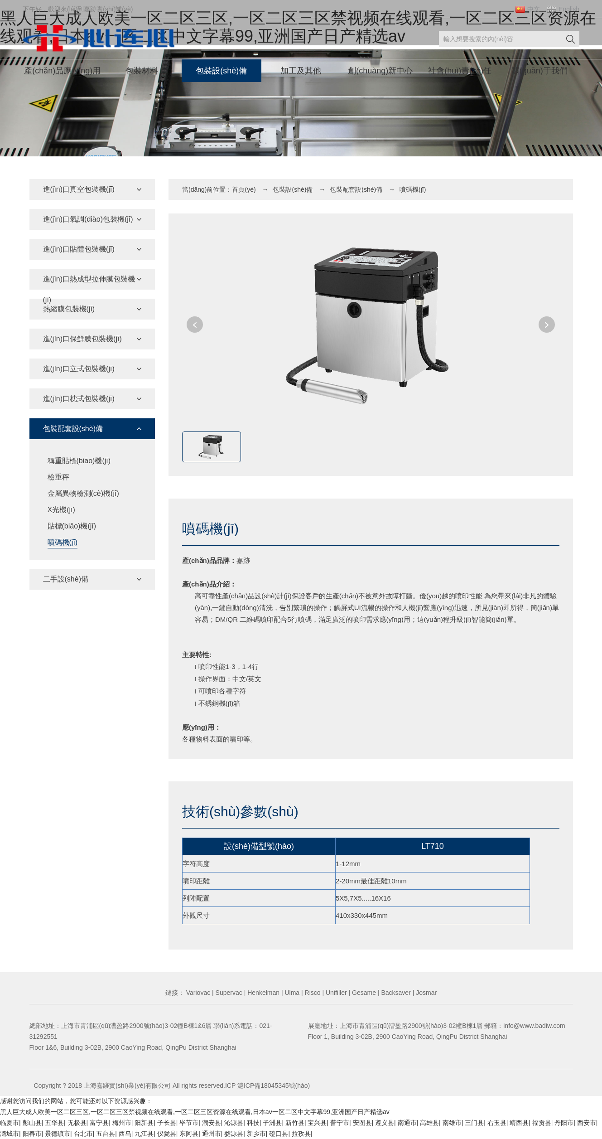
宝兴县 (317, 1122)
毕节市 (188, 1122)
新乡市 (256, 1133)
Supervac (228, 992)
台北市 (83, 1133)
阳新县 (144, 1122)
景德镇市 (57, 1133)
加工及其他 (300, 70)
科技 (253, 1122)
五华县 (54, 1122)
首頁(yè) (243, 189)
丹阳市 (563, 1122)
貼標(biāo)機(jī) (72, 526)
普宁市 (339, 1122)
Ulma (291, 992)
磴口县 (278, 1133)
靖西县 (519, 1122)
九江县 (144, 1133)
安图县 (362, 1122)
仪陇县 (166, 1133)
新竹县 (294, 1122)
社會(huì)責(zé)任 (459, 70)
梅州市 (121, 1122)
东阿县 (188, 1133)
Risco (312, 992)
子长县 (166, 1122)
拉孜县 (301, 1133)
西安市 (586, 1122)
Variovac (197, 992)
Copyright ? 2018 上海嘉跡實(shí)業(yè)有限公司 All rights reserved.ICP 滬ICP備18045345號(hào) (172, 1085)
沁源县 (233, 1122)
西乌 (125, 1133)
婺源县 (233, 1133)
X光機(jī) (61, 510)
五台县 (105, 1133)
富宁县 (99, 1122)
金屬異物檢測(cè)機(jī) (83, 493)
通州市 (211, 1133)
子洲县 (272, 1122)
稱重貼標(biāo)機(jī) (79, 461)
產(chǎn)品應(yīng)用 (62, 70)
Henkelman (262, 992)
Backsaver (395, 992)
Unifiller (335, 992)
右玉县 (496, 1122)
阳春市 (32, 1133)
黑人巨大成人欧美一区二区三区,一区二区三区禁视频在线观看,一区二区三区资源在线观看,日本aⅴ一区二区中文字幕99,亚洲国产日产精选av (195, 1111)
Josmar (425, 992)
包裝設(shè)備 (221, 70)
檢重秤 (58, 477)
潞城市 (9, 1133)
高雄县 (429, 1122)
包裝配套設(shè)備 (356, 189)
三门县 (474, 1122)
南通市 (407, 1122)
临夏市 (9, 1122)
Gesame (363, 992)
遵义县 (384, 1122)
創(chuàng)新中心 (380, 70)
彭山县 (32, 1122)
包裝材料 (141, 70)
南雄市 (452, 1122)
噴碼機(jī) (63, 542)
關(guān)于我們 (539, 70)
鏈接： (174, 992)
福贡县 (541, 1122)
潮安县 (211, 1122)
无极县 (77, 1122)
